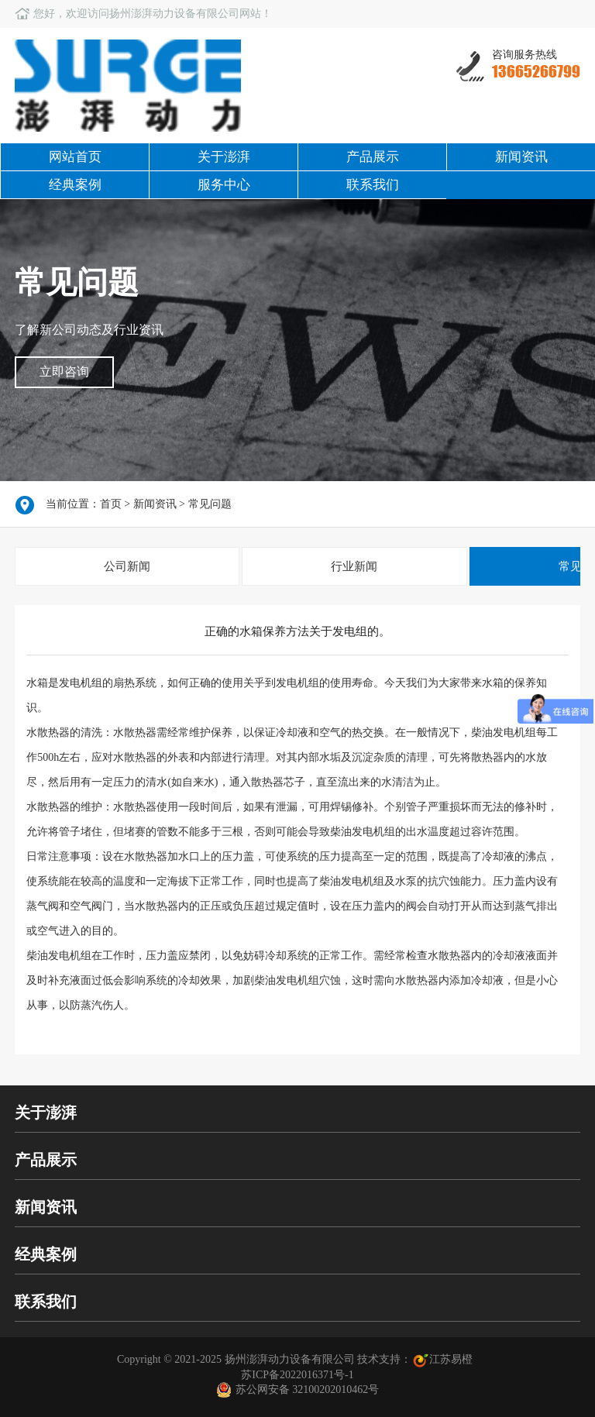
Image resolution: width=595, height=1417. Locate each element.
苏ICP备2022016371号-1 (297, 1375)
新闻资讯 (521, 157)
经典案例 (75, 184)
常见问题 (210, 504)
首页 (111, 504)
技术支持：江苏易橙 (416, 1359)
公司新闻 (127, 566)
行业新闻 (354, 566)
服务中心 (224, 184)
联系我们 (372, 184)
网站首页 (75, 157)
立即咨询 (64, 371)
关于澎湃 (224, 157)
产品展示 (372, 157)
